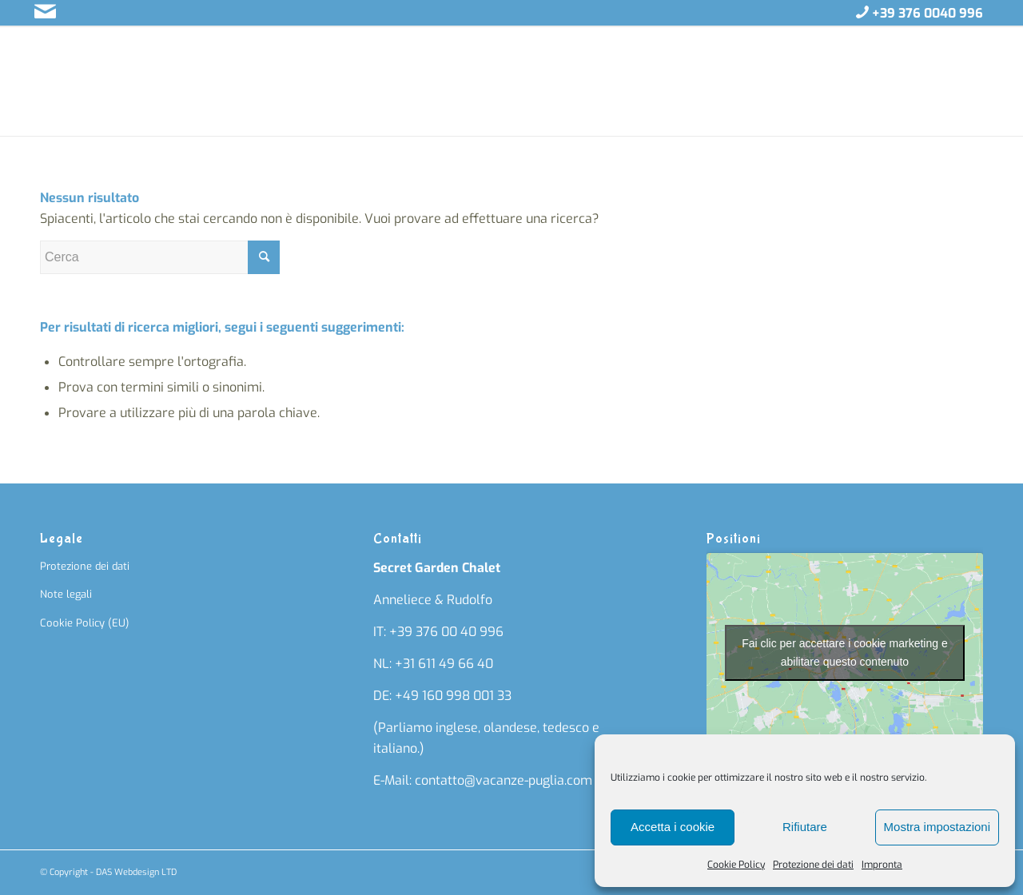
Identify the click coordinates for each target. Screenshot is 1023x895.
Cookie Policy (736, 864)
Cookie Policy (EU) (84, 623)
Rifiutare (804, 826)
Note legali (66, 594)
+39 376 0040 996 (927, 13)
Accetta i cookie (673, 826)
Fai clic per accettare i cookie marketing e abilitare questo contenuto (845, 652)
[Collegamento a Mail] (45, 12)
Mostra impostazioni (937, 826)
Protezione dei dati (813, 864)
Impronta (882, 864)
